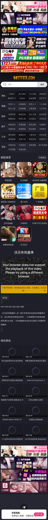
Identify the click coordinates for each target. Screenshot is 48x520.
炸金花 (22, 98)
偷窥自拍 (11, 124)
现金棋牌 (32, 98)
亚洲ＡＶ (11, 104)
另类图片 (42, 129)
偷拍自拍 (22, 114)
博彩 (3, 95)
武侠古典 (42, 135)
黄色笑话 (32, 139)
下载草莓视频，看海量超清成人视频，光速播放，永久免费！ (24, 289)
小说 (3, 136)
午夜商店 (22, 145)
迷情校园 (11, 139)
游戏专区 (42, 94)
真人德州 (22, 94)
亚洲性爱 (11, 114)
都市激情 (11, 135)
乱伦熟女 (32, 118)
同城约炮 (11, 145)
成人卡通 (32, 114)
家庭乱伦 (22, 135)
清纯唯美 (22, 129)
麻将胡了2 (12, 98)
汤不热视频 (42, 145)
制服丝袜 (11, 118)
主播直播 (32, 108)
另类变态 (42, 118)
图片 (3, 126)
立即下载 (38, 514)
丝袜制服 (22, 108)
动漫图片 (42, 124)
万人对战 (32, 94)
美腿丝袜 (11, 129)
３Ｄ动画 (42, 104)
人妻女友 (32, 135)
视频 (3, 106)
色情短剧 (22, 149)
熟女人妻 (11, 108)
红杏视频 (11, 149)
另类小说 (22, 139)
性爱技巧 (42, 139)
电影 (3, 116)
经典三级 (22, 118)
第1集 (5, 297)
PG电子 (12, 94)
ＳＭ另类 (42, 108)
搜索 (42, 84)
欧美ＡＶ (32, 104)
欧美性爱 (42, 114)
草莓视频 (32, 145)
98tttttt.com (24, 78)
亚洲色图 (22, 124)
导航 (3, 146)
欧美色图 (32, 124)
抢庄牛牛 (42, 98)
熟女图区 (32, 129)
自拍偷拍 (22, 104)
